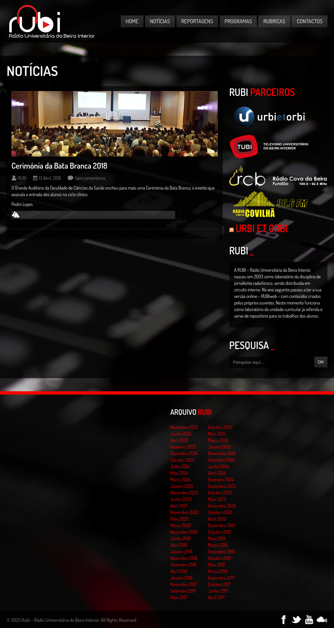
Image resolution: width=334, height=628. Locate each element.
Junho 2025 (181, 433)
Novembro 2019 (183, 532)
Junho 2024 (218, 466)
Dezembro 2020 (222, 505)
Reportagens (197, 21)
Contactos (310, 21)
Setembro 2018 (183, 564)
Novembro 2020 (184, 512)
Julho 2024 (180, 466)
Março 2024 (180, 479)
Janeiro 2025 (219, 447)
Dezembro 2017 (221, 578)
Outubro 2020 (220, 512)
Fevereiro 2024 (220, 479)
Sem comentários (90, 178)
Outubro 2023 (220, 492)
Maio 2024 (179, 473)
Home (132, 21)
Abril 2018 (178, 571)
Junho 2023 (181, 499)
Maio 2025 (217, 433)
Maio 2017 (178, 597)
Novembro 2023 (184, 492)
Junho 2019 (180, 538)
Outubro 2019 (219, 532)
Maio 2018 (216, 564)
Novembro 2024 (222, 453)
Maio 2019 (216, 538)
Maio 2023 (217, 499)
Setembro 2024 (221, 460)
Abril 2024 (217, 473)
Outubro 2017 (219, 584)
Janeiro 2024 (181, 486)
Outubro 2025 (220, 427)
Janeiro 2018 (181, 578)
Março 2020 (180, 525)
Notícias (160, 21)
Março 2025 (218, 440)
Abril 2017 (216, 597)
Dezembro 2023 (222, 486)
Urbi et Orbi (262, 228)
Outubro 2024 (182, 460)
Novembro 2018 (183, 558)
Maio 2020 (179, 519)
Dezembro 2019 (221, 525)
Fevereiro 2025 (183, 447)
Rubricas (274, 21)
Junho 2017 (218, 591)
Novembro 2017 (183, 584)
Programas (238, 21)
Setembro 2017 (183, 591)
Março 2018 (217, 571)
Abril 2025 (179, 440)
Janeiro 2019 (181, 551)
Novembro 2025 (184, 427)
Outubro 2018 (219, 558)
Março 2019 (218, 545)
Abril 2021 (178, 505)
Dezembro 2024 (184, 453)
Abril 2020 (217, 519)
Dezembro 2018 (221, 551)
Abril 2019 (178, 545)
